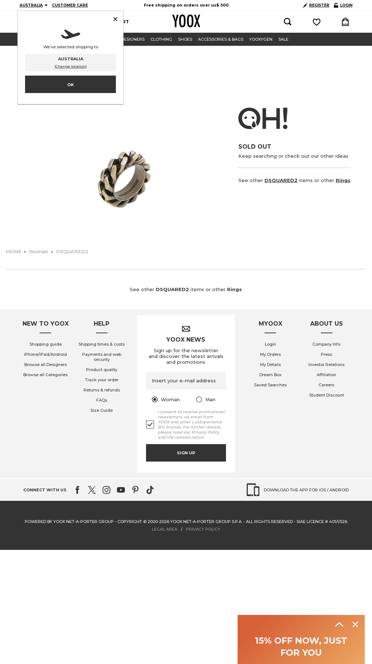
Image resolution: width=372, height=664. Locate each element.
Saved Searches (270, 384)
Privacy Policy (205, 432)
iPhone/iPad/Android (45, 354)
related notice (189, 437)
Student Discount (326, 395)
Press (326, 354)
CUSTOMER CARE (70, 5)
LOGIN (343, 5)
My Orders (270, 354)
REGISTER (316, 5)
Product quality (101, 369)
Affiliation (326, 374)
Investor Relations (326, 364)
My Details (270, 364)
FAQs (101, 400)
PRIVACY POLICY (203, 529)
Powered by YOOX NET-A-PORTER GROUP (69, 521)
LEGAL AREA (164, 529)
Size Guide (101, 410)
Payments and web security (101, 357)
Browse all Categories (45, 374)
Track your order (101, 379)
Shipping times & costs (101, 344)
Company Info (326, 344)
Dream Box (270, 374)
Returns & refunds (102, 390)
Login (270, 344)
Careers (326, 384)
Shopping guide (45, 344)
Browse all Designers (45, 364)
